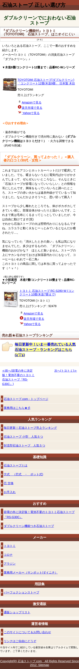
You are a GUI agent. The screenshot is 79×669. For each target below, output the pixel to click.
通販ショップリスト (17, 612)
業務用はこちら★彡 (17, 408)
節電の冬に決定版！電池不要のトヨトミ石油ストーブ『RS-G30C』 (39, 514)
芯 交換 (8, 483)
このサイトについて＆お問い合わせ (27, 632)
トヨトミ (10, 546)
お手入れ (10, 492)
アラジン (10, 563)
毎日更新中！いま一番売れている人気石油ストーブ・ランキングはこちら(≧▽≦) (45, 349)
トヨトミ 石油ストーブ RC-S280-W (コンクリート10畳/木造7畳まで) (46, 292)
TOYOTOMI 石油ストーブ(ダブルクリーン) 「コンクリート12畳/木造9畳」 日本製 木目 (46, 81)
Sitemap (43, 665)
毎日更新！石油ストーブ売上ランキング (30, 427)
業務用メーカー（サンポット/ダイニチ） (31, 572)
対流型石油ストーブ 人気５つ (24, 445)
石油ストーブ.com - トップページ (26, 399)
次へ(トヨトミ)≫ (65, 370)
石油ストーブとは (15, 465)
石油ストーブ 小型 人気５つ (23, 436)
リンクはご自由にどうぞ (20, 641)
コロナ (8, 554)
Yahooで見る (31, 113)
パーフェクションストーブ (21, 592)
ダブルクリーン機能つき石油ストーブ (29, 526)
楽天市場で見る (32, 107)
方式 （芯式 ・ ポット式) (23, 474)
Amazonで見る (31, 102)
